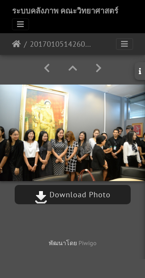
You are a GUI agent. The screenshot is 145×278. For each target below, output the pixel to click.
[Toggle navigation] (20, 24)
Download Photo (73, 195)
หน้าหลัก (16, 44)
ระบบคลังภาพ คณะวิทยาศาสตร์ (65, 11)
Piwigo (87, 243)
